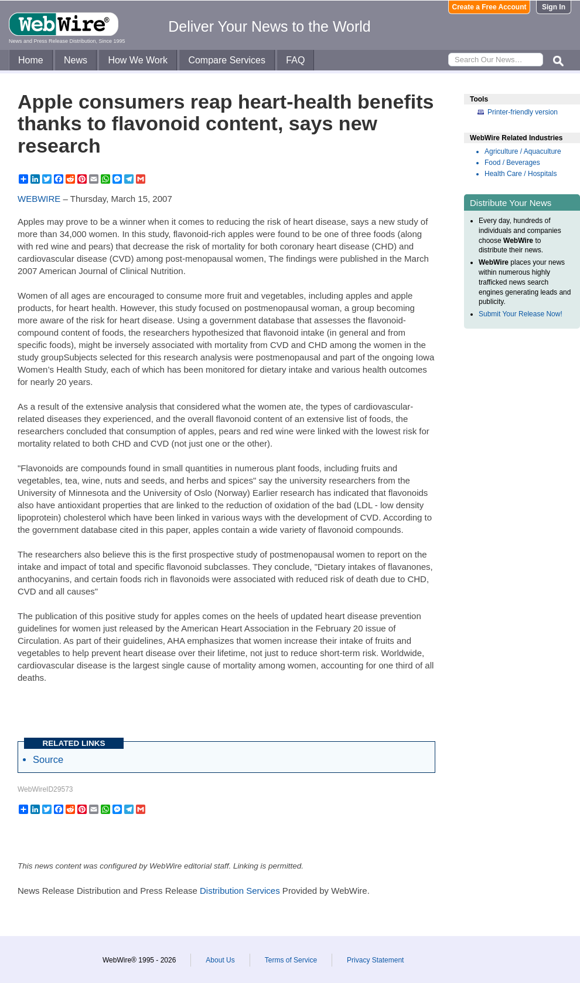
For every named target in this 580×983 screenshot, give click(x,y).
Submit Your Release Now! (520, 314)
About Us (220, 960)
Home (30, 60)
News (75, 60)
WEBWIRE (39, 199)
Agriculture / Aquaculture (523, 151)
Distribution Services (240, 891)
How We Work (138, 60)
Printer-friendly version (522, 112)
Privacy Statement (375, 960)
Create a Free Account (489, 7)
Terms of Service (291, 960)
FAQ (295, 60)
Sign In (553, 7)
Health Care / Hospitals (521, 174)
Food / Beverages (512, 162)
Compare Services (226, 60)
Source (48, 759)
